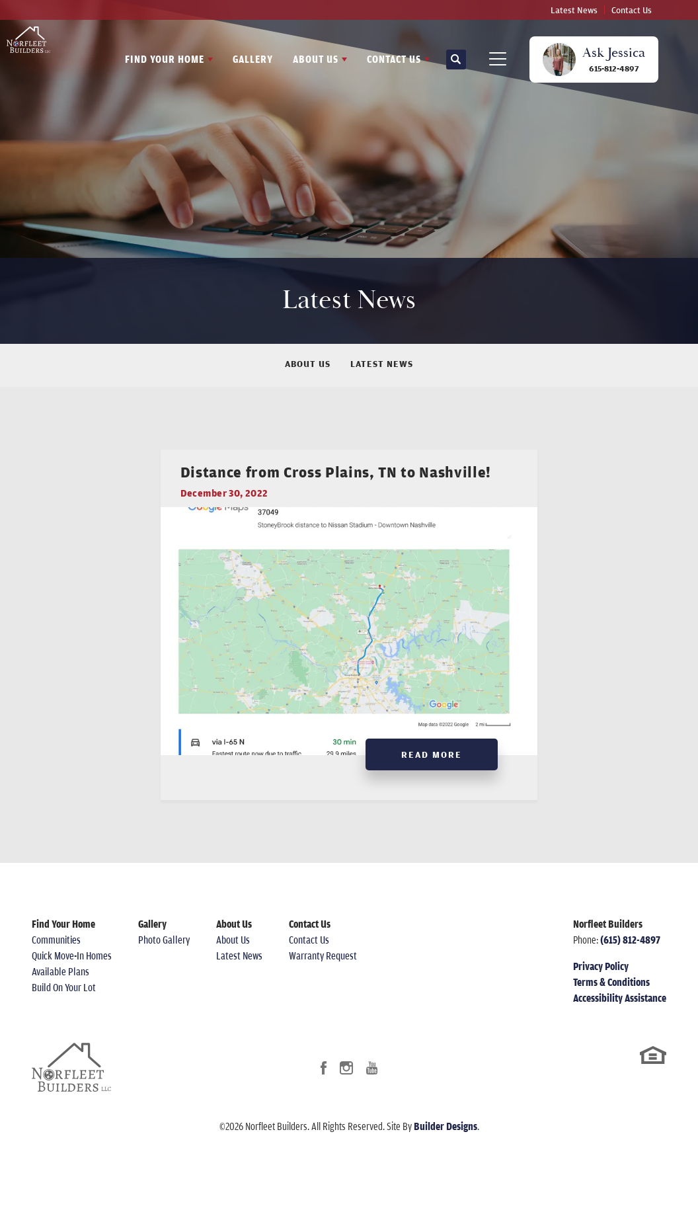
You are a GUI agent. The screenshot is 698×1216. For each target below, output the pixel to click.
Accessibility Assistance (619, 1017)
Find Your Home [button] (164, 59)
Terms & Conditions (611, 1001)
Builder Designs (445, 1145)
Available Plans (60, 991)
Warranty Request (323, 975)
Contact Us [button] (394, 59)
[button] (456, 60)
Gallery (253, 59)
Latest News (574, 10)
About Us (307, 364)
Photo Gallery (164, 959)
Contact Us (631, 10)
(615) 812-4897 (630, 959)
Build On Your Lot (64, 1007)
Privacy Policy (601, 986)
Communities (56, 959)
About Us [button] (315, 59)
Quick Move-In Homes (72, 975)
